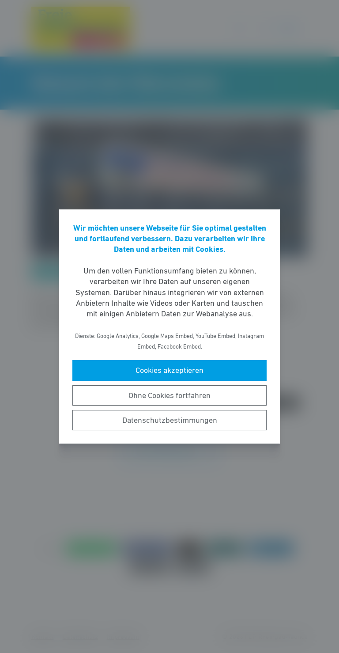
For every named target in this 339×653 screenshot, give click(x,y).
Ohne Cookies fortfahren (169, 395)
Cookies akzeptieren (169, 370)
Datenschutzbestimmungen (169, 420)
